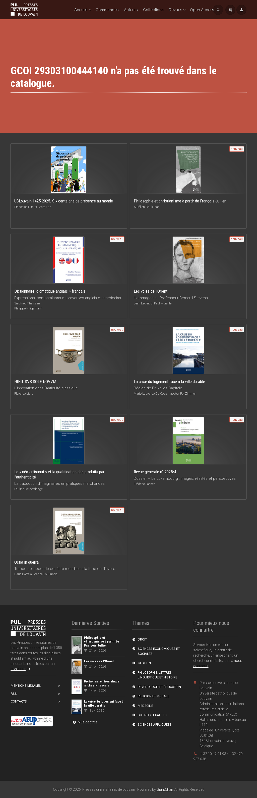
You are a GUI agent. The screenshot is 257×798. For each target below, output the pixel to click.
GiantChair (165, 789)
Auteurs (131, 10)
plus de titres (85, 722)
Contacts (19, 701)
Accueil (81, 10)
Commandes (107, 10)
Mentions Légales (26, 685)
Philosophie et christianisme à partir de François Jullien (101, 641)
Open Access (202, 10)
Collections (153, 10)
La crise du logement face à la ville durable (103, 703)
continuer (20, 669)
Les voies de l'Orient (99, 661)
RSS (14, 694)
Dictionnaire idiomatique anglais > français (101, 683)
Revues (175, 10)
